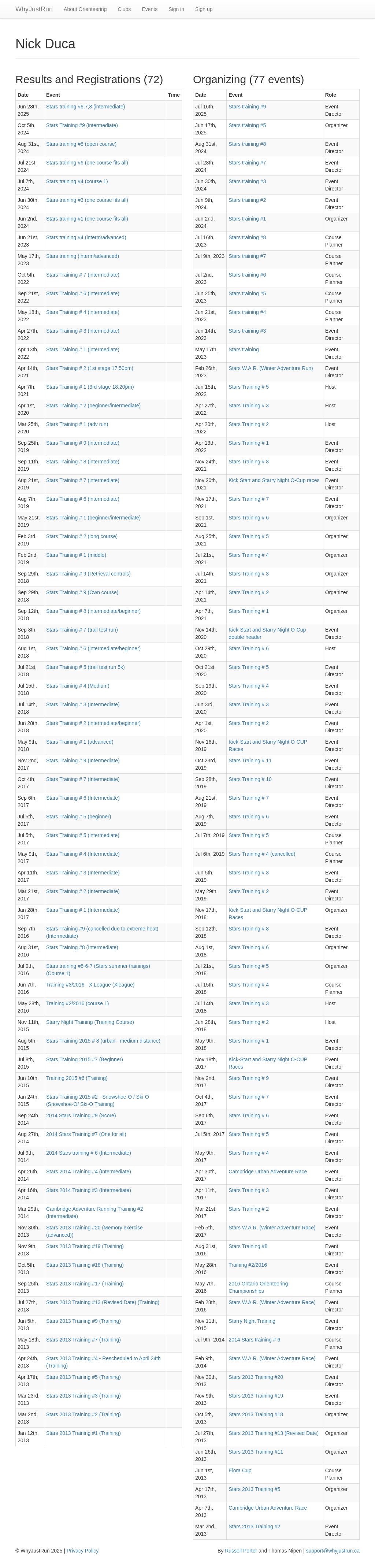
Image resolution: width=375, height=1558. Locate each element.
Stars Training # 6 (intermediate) (82, 293)
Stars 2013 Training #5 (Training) (83, 1377)
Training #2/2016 (248, 1265)
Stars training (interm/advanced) (82, 256)
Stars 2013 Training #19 (256, 1396)
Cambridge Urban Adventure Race (268, 1171)
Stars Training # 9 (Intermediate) (83, 760)
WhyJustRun (34, 9)
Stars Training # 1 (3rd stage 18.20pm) (90, 387)
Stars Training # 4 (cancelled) (262, 854)
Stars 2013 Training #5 (254, 1489)
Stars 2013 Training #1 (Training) (83, 1433)
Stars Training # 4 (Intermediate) (83, 854)
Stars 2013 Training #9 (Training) (83, 1321)
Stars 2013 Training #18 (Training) (85, 1265)
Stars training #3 (247, 181)
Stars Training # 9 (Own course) (82, 592)
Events (149, 9)
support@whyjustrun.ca (333, 1551)
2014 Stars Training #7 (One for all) (86, 1134)
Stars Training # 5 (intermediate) (82, 835)
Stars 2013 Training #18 (256, 1414)
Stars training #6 (247, 275)
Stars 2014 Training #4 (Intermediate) (88, 1171)
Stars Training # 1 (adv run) (77, 424)
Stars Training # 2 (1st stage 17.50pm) (89, 368)
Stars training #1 (247, 219)
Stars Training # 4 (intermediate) (82, 312)
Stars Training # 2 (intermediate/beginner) (93, 723)
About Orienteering (85, 9)
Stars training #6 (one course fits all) (87, 163)
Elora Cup (240, 1470)
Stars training (244, 349)
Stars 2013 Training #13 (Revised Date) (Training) (102, 1302)
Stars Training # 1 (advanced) (80, 742)
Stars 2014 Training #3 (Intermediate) (88, 1190)
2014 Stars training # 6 (254, 1340)
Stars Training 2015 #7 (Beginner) (84, 1059)
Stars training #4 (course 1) (77, 181)
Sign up (203, 9)
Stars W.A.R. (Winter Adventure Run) (271, 368)
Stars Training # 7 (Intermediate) (83, 779)
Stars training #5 (247, 125)
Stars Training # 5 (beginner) (78, 816)
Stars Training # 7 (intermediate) (82, 275)
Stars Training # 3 (249, 405)
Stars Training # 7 (249, 499)
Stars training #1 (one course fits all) (87, 219)
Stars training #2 (247, 200)
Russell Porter (241, 1551)
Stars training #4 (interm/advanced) (86, 237)
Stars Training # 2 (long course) (82, 536)
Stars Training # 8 (249, 462)
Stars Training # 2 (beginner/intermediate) (93, 405)
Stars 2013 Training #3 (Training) (83, 1396)
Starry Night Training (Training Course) (90, 1022)
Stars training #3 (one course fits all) (87, 200)
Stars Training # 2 (249, 424)
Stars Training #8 (248, 1246)
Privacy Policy (83, 1551)
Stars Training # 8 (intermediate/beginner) (93, 611)
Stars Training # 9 (249, 1078)
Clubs (124, 9)
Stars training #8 (247, 144)
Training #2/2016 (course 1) (77, 1003)
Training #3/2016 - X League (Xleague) (90, 985)
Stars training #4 (247, 312)
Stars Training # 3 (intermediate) (82, 331)
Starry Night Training (252, 1321)
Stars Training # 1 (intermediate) (82, 349)
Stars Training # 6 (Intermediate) (83, 798)
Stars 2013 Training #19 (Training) (85, 1246)
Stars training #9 (247, 107)
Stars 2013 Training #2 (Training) (83, 1414)
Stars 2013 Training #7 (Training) (83, 1340)
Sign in (176, 9)
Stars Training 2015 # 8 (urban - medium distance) (103, 1041)
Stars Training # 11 (250, 760)
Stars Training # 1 (249, 443)
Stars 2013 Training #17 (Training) (85, 1284)
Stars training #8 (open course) (81, 144)
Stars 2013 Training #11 (256, 1452)
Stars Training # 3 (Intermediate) (83, 704)
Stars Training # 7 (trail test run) (82, 630)
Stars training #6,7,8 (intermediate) (85, 107)
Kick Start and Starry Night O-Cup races (274, 480)
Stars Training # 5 (249, 387)
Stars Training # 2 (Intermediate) (83, 891)
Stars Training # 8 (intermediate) (82, 462)
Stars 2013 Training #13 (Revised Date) (274, 1433)
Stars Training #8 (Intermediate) (82, 947)
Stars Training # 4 (249, 555)
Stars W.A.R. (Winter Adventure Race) (272, 1228)
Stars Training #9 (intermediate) (82, 125)
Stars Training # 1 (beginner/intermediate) (93, 518)
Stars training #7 (247, 163)
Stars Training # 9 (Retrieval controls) (88, 574)
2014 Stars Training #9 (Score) (81, 1115)
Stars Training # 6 (249, 518)
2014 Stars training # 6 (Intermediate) (88, 1153)
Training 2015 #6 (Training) (77, 1078)
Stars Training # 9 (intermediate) (82, 443)
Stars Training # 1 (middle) (76, 555)
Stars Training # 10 (250, 779)
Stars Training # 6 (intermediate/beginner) (93, 648)
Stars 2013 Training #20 (256, 1377)
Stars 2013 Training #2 (254, 1526)
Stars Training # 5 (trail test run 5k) (85, 667)
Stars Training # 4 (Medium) (77, 686)
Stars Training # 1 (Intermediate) (83, 910)
